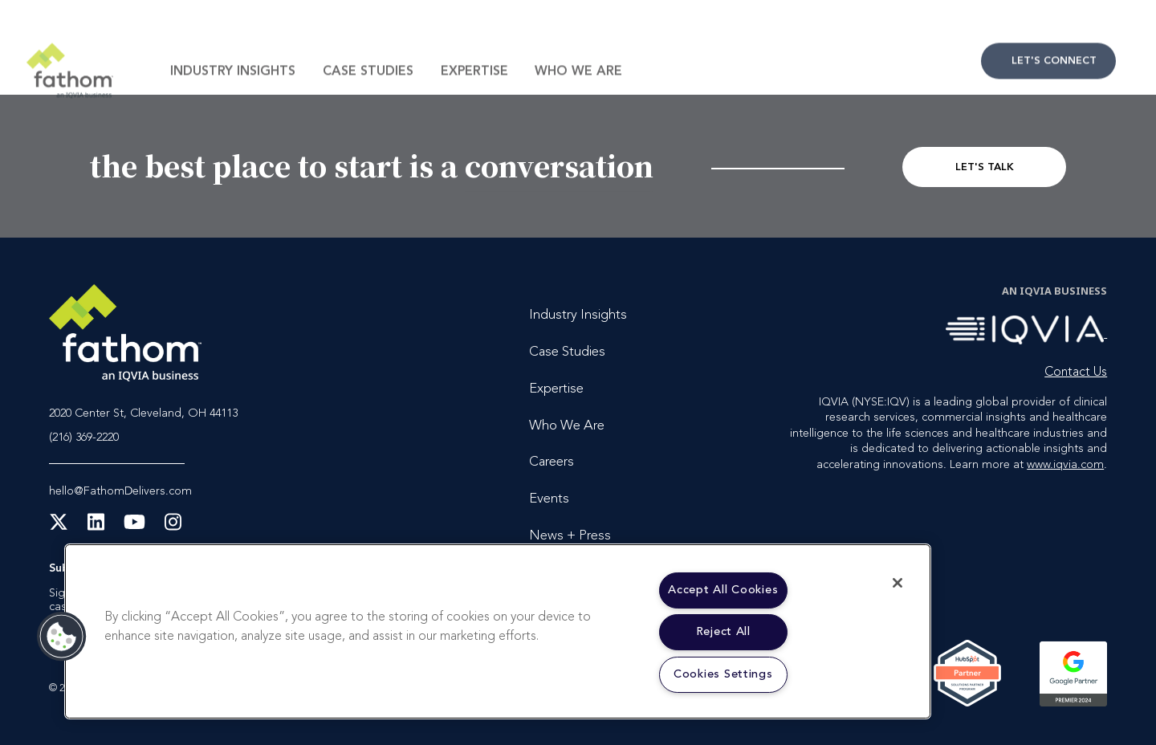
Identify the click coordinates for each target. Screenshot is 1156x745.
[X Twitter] (58, 527)
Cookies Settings (723, 675)
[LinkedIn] (96, 527)
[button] (62, 636)
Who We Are (578, 102)
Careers (551, 462)
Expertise (474, 102)
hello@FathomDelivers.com (120, 492)
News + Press (570, 536)
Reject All (723, 632)
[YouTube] (134, 527)
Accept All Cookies (723, 590)
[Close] (897, 582)
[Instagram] (173, 527)
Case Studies (368, 102)
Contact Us (1048, 92)
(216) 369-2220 (84, 438)
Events (549, 499)
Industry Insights (232, 102)
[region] (497, 631)
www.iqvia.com (1065, 465)
